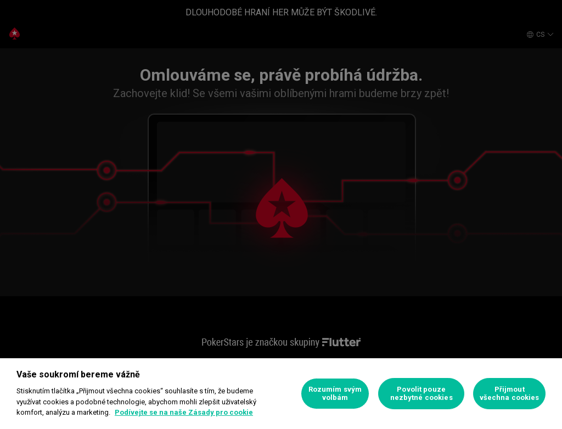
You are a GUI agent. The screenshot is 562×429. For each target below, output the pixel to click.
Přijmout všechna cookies (509, 393)
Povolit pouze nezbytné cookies (421, 393)
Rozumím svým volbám (335, 393)
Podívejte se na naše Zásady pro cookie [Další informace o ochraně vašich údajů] (184, 412)
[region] (281, 393)
